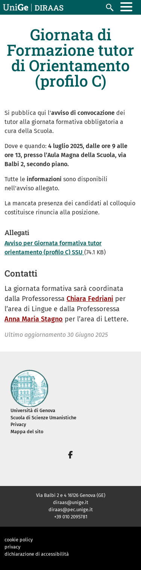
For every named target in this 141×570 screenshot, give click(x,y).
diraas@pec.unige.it (71, 509)
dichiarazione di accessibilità (37, 554)
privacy (12, 547)
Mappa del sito (27, 431)
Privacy (18, 424)
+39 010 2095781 (70, 517)
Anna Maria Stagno (34, 319)
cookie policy (19, 539)
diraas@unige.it (70, 502)
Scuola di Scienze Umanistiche (43, 417)
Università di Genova (33, 410)
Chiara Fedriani (90, 299)
